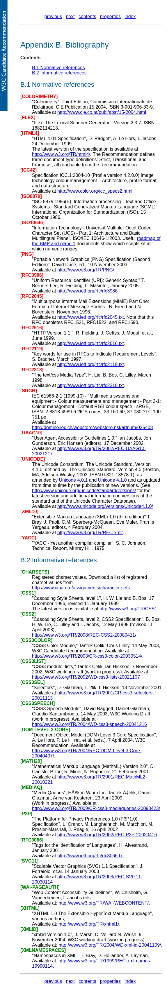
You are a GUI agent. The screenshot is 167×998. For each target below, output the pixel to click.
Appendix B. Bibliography (64, 44)
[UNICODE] (32, 459)
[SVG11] (29, 860)
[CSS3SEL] (32, 682)
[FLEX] (27, 117)
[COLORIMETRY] (39, 96)
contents (87, 16)
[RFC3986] (31, 275)
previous (53, 16)
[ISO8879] (31, 196)
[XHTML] (30, 908)
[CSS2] (27, 614)
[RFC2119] (31, 348)
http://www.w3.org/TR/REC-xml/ (90, 532)
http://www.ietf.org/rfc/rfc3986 (87, 290)
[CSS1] (27, 593)
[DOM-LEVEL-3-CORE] (45, 729)
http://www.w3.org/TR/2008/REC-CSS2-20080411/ (84, 635)
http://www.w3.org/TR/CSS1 (128, 608)
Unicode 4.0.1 (73, 480)
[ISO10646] (32, 222)
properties (110, 16)
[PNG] (26, 254)
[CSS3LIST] (33, 661)
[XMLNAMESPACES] (43, 950)
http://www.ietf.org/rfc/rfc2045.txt (90, 317)
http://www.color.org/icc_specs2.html (94, 191)
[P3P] (26, 813)
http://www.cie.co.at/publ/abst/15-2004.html (101, 112)
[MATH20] (31, 761)
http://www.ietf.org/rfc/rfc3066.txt (90, 855)
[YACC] (28, 537)
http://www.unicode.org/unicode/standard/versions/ (84, 490)
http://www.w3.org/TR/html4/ (61, 154)
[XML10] (29, 511)
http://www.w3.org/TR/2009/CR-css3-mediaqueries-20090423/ (96, 808)
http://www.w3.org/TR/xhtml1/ (88, 924)
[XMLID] (29, 929)
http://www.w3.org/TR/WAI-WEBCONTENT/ (103, 903)
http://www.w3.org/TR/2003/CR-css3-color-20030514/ (87, 656)
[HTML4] (29, 133)
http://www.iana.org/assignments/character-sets (81, 587)
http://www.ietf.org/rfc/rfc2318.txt (90, 385)
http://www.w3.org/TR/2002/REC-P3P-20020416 (107, 834)
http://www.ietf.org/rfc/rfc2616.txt (90, 343)
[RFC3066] (31, 839)
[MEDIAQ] (31, 787)
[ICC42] (28, 170)
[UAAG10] (31, 432)
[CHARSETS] (34, 571)
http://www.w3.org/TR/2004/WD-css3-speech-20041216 (89, 724)
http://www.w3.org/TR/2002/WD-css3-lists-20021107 (86, 677)
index (130, 16)
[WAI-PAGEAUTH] (40, 887)
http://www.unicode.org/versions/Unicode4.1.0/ (105, 506)
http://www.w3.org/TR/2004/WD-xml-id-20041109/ (109, 945)
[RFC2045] (31, 296)
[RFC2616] (31, 327)
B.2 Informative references (59, 72)
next (70, 16)
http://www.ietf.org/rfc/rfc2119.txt (90, 364)
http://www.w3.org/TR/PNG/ (85, 269)
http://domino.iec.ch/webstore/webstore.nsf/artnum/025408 (92, 427)
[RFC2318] (31, 369)
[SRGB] (28, 390)
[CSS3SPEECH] (37, 703)
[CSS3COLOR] (36, 640)
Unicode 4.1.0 (112, 480)
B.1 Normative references (58, 67)
